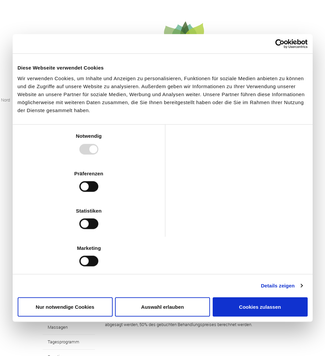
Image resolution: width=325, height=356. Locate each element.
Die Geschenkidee (65, 303)
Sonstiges (57, 288)
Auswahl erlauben (162, 251)
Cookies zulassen (260, 251)
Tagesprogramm (63, 273)
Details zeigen (278, 230)
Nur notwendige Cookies (65, 251)
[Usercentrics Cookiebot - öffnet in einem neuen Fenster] (278, 100)
